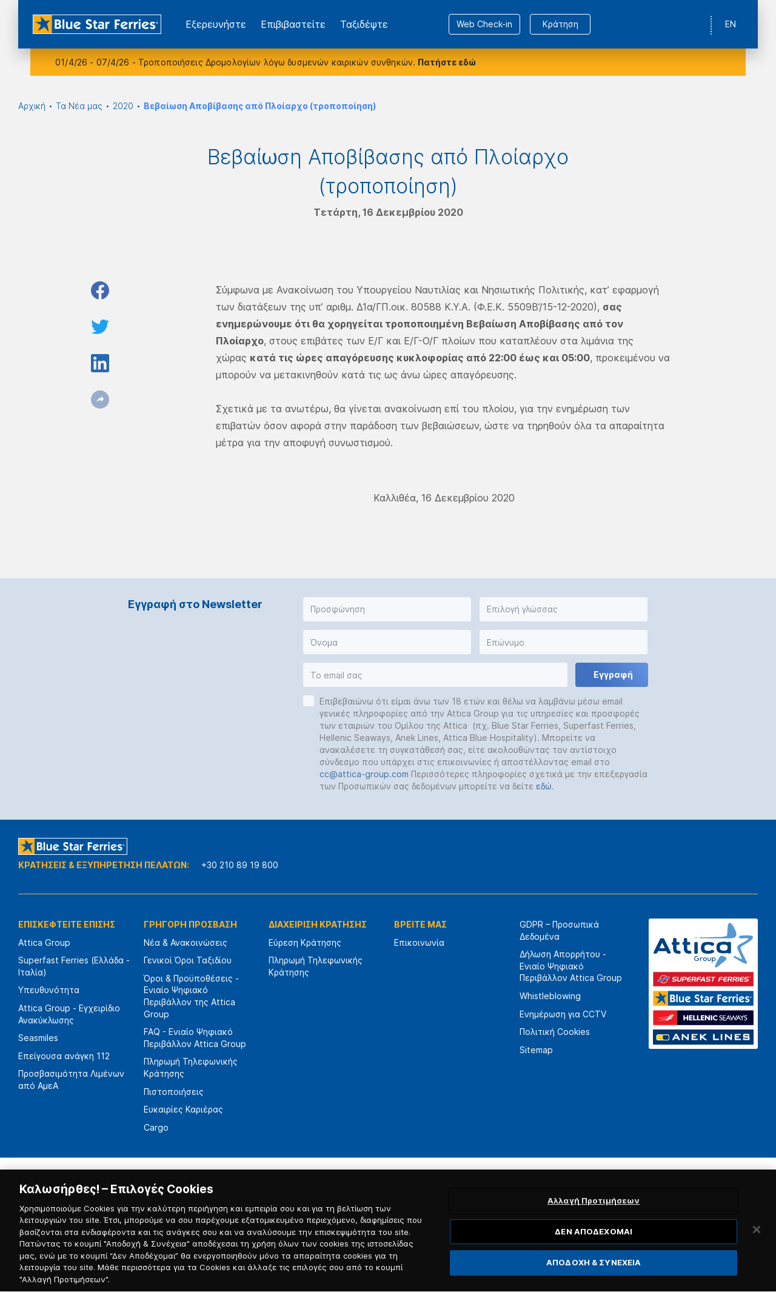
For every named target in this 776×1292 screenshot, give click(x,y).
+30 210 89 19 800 (239, 865)
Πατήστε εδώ (447, 62)
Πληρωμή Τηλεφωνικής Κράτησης (191, 1067)
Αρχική (31, 106)
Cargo (156, 1127)
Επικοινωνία (419, 942)
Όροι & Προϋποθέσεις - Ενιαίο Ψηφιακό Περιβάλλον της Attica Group (191, 996)
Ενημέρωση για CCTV (563, 1014)
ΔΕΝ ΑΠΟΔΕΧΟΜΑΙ (593, 1251)
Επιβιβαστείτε (293, 24)
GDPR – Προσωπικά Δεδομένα (559, 930)
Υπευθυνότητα (48, 990)
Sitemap (536, 1050)
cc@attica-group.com (364, 774)
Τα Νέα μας (79, 106)
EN (730, 24)
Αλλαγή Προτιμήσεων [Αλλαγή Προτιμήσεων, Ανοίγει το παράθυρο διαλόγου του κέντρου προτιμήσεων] (593, 1220)
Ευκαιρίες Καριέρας (183, 1109)
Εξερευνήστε (216, 24)
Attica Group (44, 942)
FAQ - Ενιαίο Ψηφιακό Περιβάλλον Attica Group (195, 1037)
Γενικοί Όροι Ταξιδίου (188, 960)
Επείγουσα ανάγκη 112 (64, 1056)
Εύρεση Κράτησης (305, 942)
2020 (123, 106)
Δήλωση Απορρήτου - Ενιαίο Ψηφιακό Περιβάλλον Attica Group (571, 966)
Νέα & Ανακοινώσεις (185, 942)
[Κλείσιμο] (756, 1249)
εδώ (544, 786)
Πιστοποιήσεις (174, 1091)
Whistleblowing (550, 996)
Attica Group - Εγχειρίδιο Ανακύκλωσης (69, 1014)
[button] (387, 609)
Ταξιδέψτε (364, 24)
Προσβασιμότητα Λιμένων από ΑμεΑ (71, 1079)
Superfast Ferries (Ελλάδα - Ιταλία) (74, 966)
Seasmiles (38, 1038)
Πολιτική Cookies (555, 1031)
